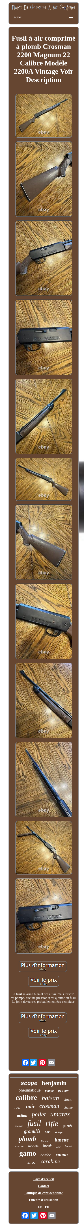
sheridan (31, 1163)
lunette (62, 1140)
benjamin (54, 1083)
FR (47, 1207)
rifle (51, 1123)
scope (29, 1083)
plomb (27, 1139)
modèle (33, 1146)
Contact (43, 1186)
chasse (68, 1107)
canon (62, 1154)
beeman (19, 1126)
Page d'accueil (43, 1179)
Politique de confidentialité (43, 1193)
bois (47, 1132)
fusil (34, 1123)
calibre (26, 1098)
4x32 (58, 1147)
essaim (19, 1146)
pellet (39, 1114)
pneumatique (30, 1090)
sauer (45, 1140)
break (47, 1146)
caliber (18, 1108)
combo (46, 1155)
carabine (50, 1161)
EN (40, 1207)
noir (30, 1106)
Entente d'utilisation (43, 1200)
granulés (32, 1131)
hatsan (50, 1098)
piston (63, 1091)
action (22, 1115)
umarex (60, 1114)
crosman (49, 1106)
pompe (49, 1090)
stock (68, 1099)
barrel (68, 1146)
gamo (27, 1153)
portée (68, 1126)
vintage (59, 1132)
